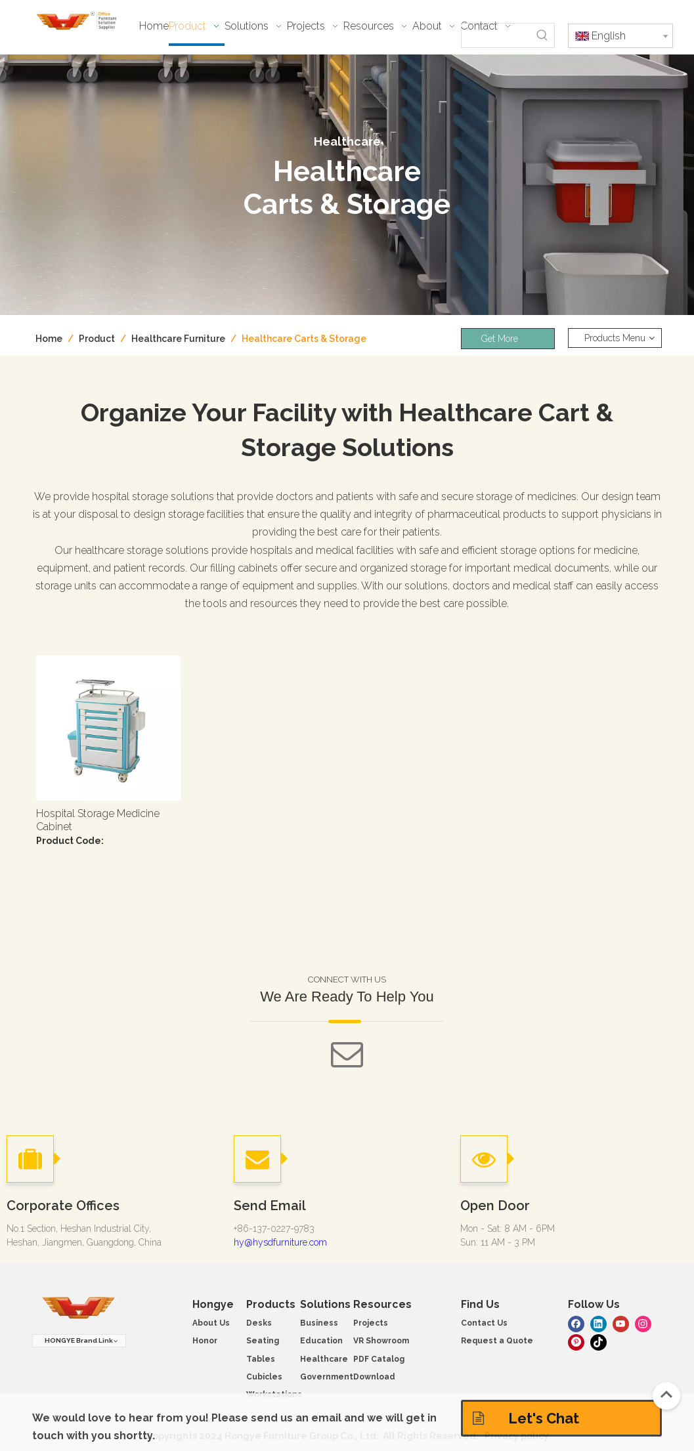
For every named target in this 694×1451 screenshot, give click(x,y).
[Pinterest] (576, 1341)
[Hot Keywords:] (542, 35)
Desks (259, 1323)
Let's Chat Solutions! (526, 1423)
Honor (204, 1340)
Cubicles (264, 1376)
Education (321, 1340)
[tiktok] (598, 1341)
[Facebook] (576, 1323)
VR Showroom (381, 1340)
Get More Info (499, 341)
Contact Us (484, 1323)
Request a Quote (497, 1340)
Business (319, 1323)
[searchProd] (496, 35)
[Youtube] (621, 1323)
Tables (260, 1359)
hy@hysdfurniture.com (280, 1242)
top (666, 1394)
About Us (211, 1323)
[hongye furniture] (78, 1308)
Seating (262, 1340)
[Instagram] (643, 1323)
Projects (370, 1323)
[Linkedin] (598, 1323)
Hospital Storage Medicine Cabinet (98, 820)
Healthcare (324, 1359)
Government (326, 1376)
